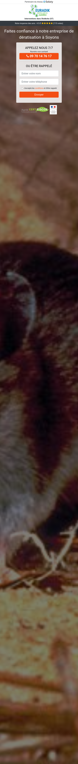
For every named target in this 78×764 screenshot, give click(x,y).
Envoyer (39, 94)
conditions (39, 88)
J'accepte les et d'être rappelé (40, 88)
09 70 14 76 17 (39, 56)
